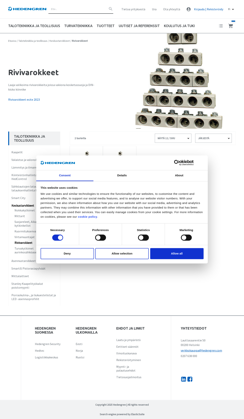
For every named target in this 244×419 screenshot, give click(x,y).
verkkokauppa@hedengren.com (201, 350)
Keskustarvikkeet (60, 41)
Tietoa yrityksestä (133, 9)
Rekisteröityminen (128, 360)
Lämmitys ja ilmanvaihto (27, 167)
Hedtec (39, 350)
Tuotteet (106, 26)
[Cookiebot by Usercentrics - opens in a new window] (180, 163)
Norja (79, 350)
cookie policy (87, 216)
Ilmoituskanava (126, 353)
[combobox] (80, 9)
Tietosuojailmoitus (128, 377)
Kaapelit (17, 152)
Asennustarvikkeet (23, 261)
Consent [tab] (65, 175)
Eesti (79, 344)
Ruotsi (80, 357)
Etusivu (12, 41)
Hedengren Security (47, 344)
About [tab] (179, 175)
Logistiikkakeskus (46, 357)
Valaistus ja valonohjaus (27, 160)
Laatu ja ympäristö (128, 340)
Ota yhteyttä (171, 9)
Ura (154, 9)
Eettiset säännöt (127, 346)
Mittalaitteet (20, 276)
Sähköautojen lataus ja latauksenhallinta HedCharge (30, 188)
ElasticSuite (137, 414)
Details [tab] (122, 175)
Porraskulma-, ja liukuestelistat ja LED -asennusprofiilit (33, 297)
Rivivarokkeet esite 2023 (24, 99)
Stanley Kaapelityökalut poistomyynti (27, 285)
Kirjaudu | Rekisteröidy (208, 9)
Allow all (177, 253)
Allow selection (122, 253)
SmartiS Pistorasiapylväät (28, 268)
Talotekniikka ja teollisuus (32, 41)
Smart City (18, 198)
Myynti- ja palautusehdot (126, 368)
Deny (67, 253)
